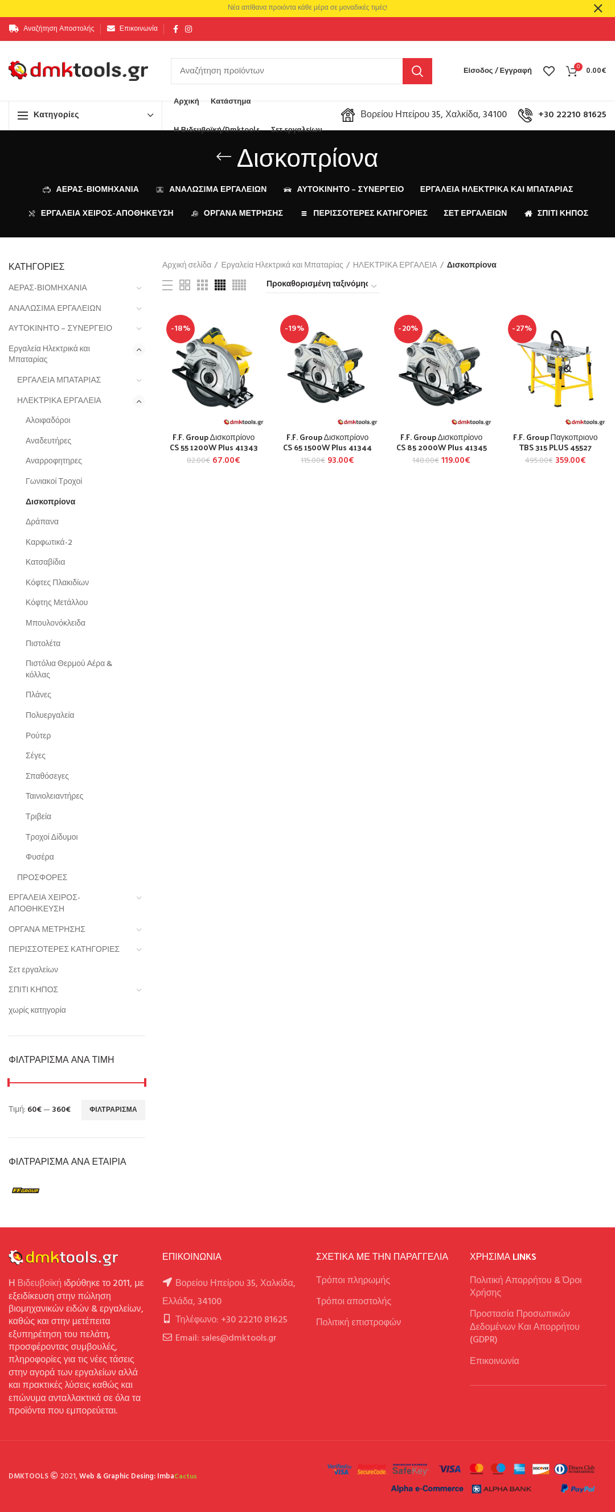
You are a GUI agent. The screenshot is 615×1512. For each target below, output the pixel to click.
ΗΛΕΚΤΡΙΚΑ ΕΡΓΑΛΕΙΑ (59, 401)
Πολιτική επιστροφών (358, 1323)
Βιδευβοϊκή (40, 1283)
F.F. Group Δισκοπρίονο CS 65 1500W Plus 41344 (327, 442)
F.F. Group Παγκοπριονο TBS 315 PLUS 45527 (555, 442)
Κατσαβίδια (45, 562)
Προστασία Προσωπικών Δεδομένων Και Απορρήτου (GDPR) (525, 1327)
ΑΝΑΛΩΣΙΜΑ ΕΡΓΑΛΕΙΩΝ (55, 308)
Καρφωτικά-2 (49, 542)
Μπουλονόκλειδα (55, 623)
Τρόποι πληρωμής (353, 1280)
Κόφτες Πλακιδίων (57, 583)
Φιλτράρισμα (113, 1110)
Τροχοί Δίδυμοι (52, 837)
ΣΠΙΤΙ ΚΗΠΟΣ (33, 990)
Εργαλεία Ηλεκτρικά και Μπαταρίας (49, 355)
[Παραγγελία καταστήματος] (322, 286)
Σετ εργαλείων (33, 970)
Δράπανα (42, 522)
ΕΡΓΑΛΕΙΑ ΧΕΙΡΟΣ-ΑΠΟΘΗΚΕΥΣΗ (44, 903)
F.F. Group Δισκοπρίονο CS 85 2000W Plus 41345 (441, 442)
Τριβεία (38, 817)
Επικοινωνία (494, 1361)
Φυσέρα (40, 857)
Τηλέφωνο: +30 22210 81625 (231, 1320)
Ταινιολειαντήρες (55, 796)
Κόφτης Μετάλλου (57, 603)
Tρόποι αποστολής (353, 1302)
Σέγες (36, 756)
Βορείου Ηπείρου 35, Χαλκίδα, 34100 (424, 115)
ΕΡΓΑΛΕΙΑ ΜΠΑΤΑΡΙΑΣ (59, 380)
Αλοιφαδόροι (48, 421)
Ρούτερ (38, 736)
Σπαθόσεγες (47, 776)
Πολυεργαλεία (50, 715)
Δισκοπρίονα (50, 502)
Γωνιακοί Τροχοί (54, 481)
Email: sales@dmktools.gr (226, 1338)
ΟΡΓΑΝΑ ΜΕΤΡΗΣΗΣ (47, 929)
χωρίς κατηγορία (37, 1010)
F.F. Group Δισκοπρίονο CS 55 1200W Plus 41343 (214, 442)
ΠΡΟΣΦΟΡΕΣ (42, 878)
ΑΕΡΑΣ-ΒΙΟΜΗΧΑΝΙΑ (48, 288)
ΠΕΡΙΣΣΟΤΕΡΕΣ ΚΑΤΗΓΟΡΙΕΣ (64, 949)
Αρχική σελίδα (186, 266)
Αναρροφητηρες (54, 461)
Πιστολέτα (43, 644)
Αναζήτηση (417, 71)
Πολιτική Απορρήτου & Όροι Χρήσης (526, 1287)
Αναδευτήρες (48, 441)
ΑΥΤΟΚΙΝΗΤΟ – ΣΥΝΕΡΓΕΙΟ (60, 328)
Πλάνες (38, 695)
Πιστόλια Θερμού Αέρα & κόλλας (69, 670)
